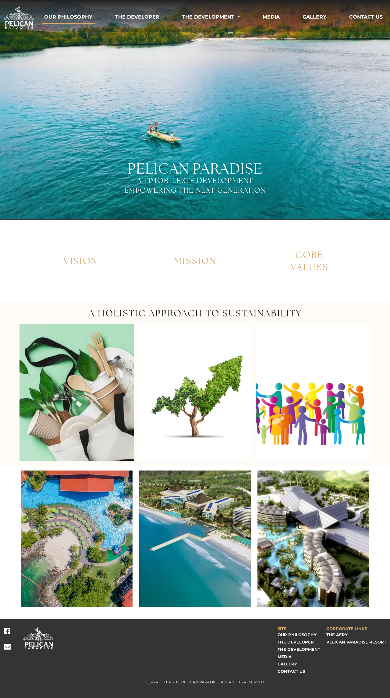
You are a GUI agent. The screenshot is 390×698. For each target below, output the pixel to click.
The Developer (137, 17)
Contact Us (366, 17)
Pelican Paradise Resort (356, 642)
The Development (208, 17)
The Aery (337, 634)
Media (271, 17)
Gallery (314, 17)
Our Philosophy (68, 17)
